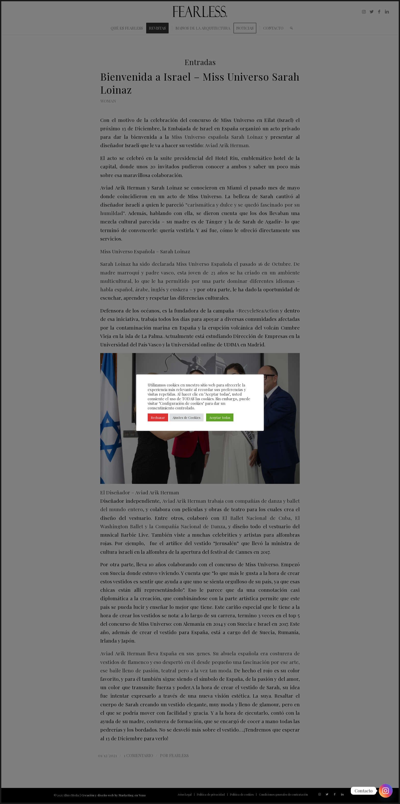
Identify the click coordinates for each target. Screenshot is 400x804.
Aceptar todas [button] (219, 417)
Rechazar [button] (158, 417)
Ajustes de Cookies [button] (186, 417)
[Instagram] (386, 791)
